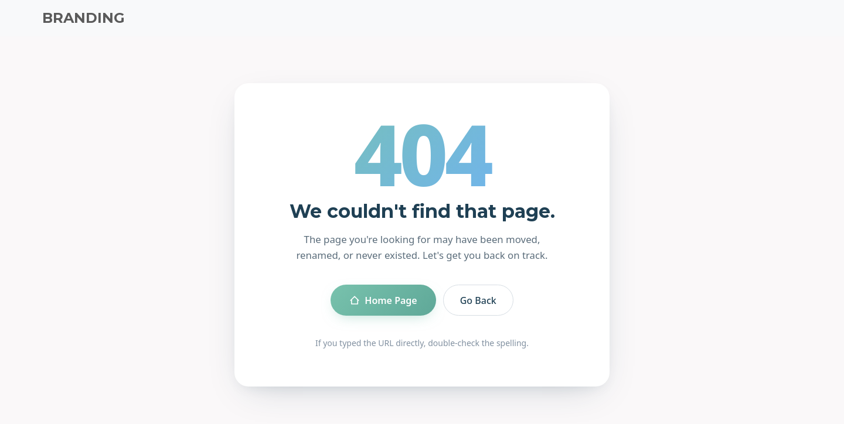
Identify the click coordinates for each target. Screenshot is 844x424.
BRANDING (83, 17)
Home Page (383, 300)
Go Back (478, 300)
